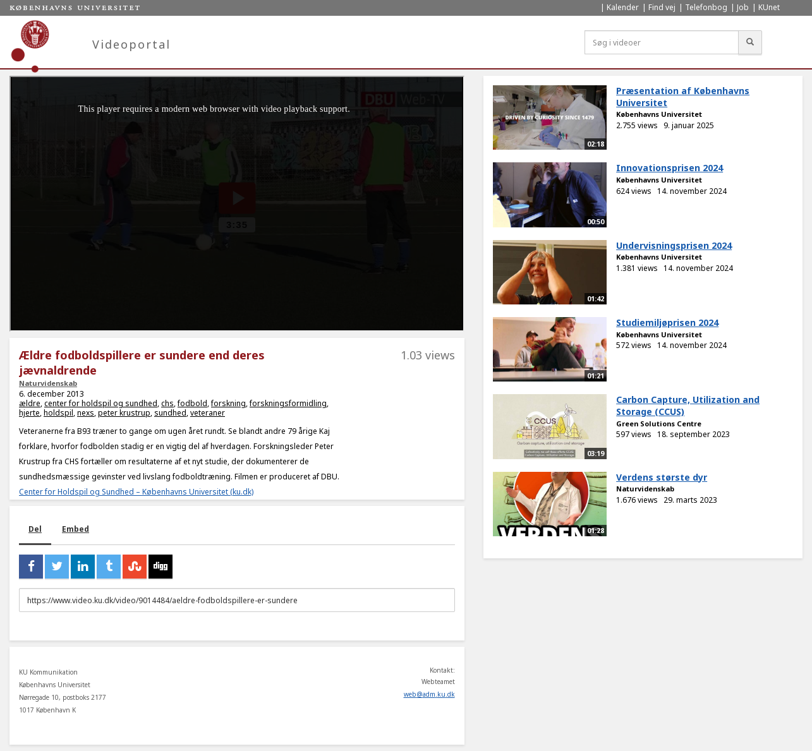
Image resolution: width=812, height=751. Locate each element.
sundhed (170, 412)
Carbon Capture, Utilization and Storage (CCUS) (688, 406)
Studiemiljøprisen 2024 (667, 322)
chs (167, 403)
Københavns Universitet (659, 114)
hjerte (29, 412)
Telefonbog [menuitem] (706, 7)
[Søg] (750, 42)
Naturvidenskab (48, 383)
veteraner (207, 412)
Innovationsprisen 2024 (669, 168)
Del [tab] (35, 529)
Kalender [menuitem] (623, 7)
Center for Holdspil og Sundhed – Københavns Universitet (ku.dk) (136, 491)
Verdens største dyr (661, 477)
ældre (29, 403)
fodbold (192, 403)
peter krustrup (124, 412)
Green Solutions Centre (658, 423)
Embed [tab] (75, 529)
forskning (228, 403)
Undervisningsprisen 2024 (674, 245)
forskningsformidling (288, 403)
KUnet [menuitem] (769, 7)
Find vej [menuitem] (662, 7)
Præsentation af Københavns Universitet (682, 97)
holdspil (58, 412)
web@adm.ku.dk (429, 694)
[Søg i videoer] (662, 42)
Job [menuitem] (743, 7)
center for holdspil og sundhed (100, 403)
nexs (85, 412)
